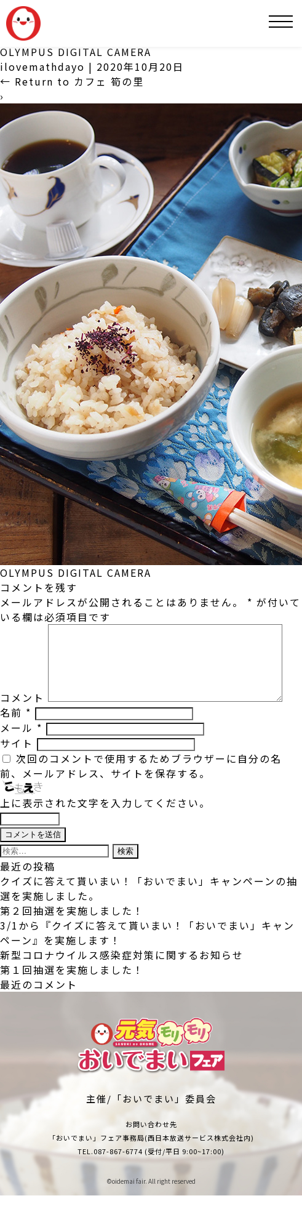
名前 (15, 741)
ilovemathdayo (42, 66)
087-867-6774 (118, 1181)
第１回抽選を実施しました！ (72, 999)
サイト (16, 772)
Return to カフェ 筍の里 (72, 81)
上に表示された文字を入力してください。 (105, 832)
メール (21, 757)
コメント (22, 631)
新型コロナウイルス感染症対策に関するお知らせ (122, 984)
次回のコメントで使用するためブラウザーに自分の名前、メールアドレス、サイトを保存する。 (141, 795)
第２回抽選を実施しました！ (72, 940)
